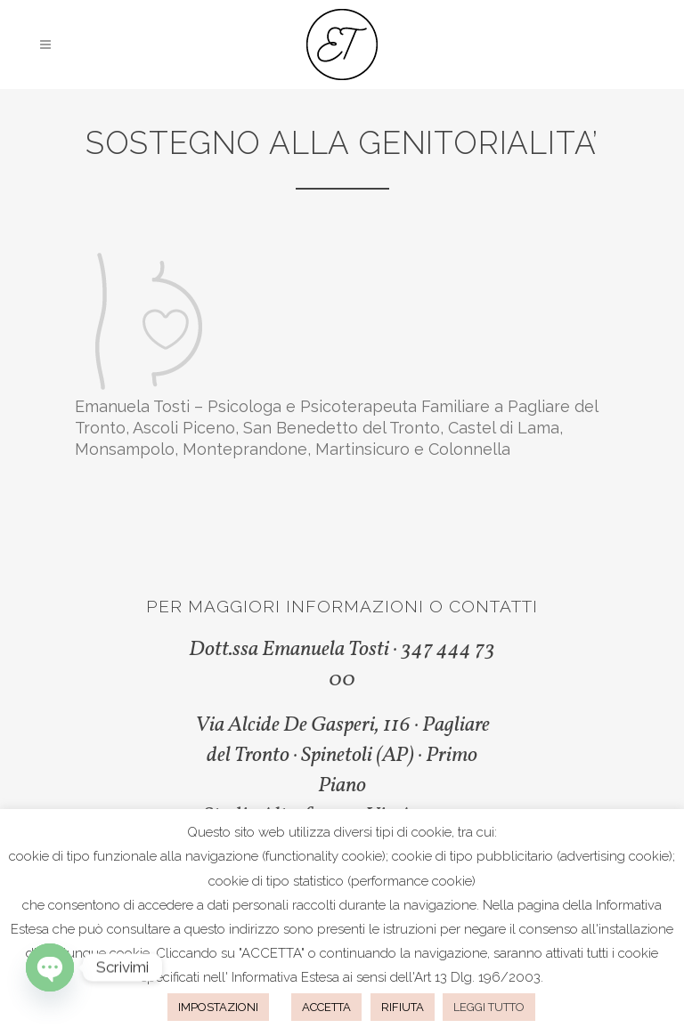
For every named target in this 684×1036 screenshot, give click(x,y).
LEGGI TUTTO (489, 1007)
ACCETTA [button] (326, 1007)
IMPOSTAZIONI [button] (218, 1007)
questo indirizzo (232, 929)
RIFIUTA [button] (402, 1007)
